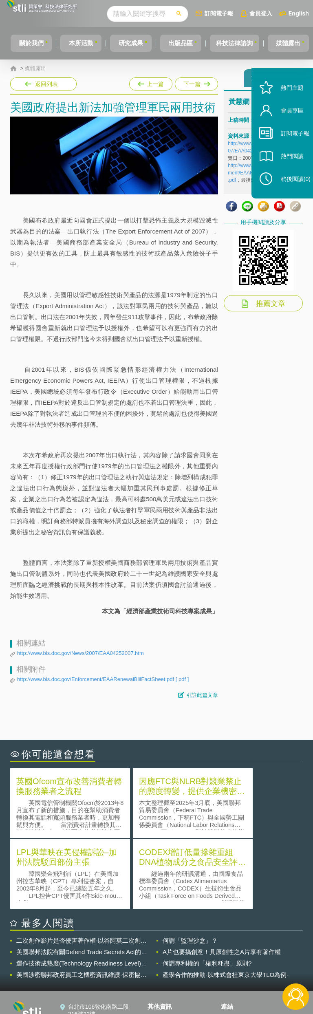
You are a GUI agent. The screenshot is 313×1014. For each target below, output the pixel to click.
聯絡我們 (163, 969)
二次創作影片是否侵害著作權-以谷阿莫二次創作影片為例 (81, 868)
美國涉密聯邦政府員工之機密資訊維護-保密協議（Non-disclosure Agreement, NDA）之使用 (81, 902)
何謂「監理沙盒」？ (190, 867)
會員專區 (285, 125)
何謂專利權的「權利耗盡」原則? (207, 890)
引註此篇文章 (202, 695)
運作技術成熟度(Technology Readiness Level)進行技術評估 (81, 891)
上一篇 (150, 82)
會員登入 (276, 13)
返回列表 (46, 84)
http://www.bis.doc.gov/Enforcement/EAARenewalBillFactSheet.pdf (103, 679)
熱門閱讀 (285, 171)
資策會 (234, 946)
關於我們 (26, 43)
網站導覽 (163, 980)
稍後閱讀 (289, 194)
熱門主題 (285, 102)
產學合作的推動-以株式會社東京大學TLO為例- (226, 902)
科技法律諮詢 (244, 43)
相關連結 (266, 946)
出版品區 (186, 43)
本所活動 (80, 43)
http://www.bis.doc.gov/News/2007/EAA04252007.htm (80, 653)
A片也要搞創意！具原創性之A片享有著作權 (222, 879)
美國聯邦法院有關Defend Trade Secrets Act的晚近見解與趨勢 (81, 879)
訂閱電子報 (234, 13)
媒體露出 (35, 68)
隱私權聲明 (166, 946)
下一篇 (196, 82)
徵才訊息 (163, 957)
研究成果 (133, 43)
